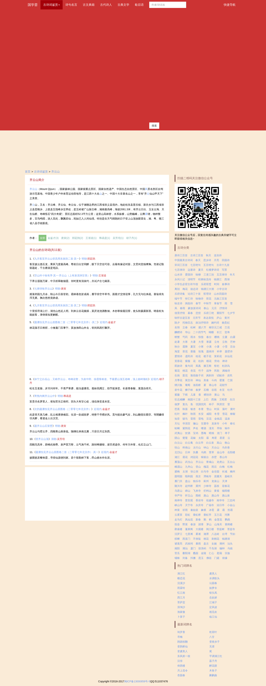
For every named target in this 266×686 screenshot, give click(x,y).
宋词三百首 (181, 264)
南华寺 (220, 500)
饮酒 (187, 433)
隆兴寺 (178, 485)
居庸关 (218, 476)
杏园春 (181, 675)
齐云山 (55, 171)
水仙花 (228, 356)
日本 (187, 452)
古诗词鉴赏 (41, 171)
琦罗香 (181, 632)
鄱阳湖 (186, 553)
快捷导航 (230, 4)
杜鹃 (201, 361)
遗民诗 (189, 356)
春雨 (182, 308)
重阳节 (220, 312)
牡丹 (230, 389)
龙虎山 (220, 461)
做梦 (177, 404)
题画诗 (210, 351)
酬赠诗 (178, 332)
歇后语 (139, 4)
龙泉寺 (215, 423)
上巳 (206, 399)
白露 (232, 337)
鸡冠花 (194, 457)
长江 (219, 332)
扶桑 (195, 452)
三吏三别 (209, 274)
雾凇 (198, 533)
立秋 (224, 341)
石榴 (206, 389)
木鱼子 (213, 670)
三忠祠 (231, 500)
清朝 (53, 439)
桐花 (206, 538)
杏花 (193, 370)
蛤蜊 (177, 428)
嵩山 (219, 442)
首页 (27, 171)
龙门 (219, 433)
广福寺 (210, 505)
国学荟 (33, 5)
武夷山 (178, 433)
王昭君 (223, 399)
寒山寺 (213, 385)
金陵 (203, 553)
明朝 (84, 258)
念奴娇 (213, 597)
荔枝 (216, 485)
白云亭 (199, 442)
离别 (177, 288)
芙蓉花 (178, 361)
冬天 (232, 274)
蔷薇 (193, 351)
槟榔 (177, 538)
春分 (209, 337)
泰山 (206, 308)
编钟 (222, 548)
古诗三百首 (196, 255)
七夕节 (231, 312)
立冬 (216, 341)
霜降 (185, 346)
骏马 (185, 418)
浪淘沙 (181, 607)
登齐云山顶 (42, 439)
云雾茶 (178, 514)
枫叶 (185, 413)
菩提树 (220, 529)
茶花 (185, 351)
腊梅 (177, 471)
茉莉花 (218, 356)
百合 (232, 346)
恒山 (177, 447)
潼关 (211, 428)
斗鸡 (214, 380)
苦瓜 (177, 553)
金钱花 (218, 418)
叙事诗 (226, 284)
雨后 (214, 466)
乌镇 (230, 548)
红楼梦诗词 (212, 269)
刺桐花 (215, 538)
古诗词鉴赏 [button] (51, 4)
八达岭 (215, 533)
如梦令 (213, 587)
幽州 (232, 471)
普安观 (189, 500)
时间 (216, 284)
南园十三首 (194, 399)
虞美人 (213, 573)
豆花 (209, 418)
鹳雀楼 (178, 529)
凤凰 (198, 365)
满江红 (181, 573)
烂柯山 (207, 490)
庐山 (219, 317)
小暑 (216, 346)
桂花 (198, 356)
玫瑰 (201, 351)
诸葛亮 (178, 543)
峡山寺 (178, 505)
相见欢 (213, 611)
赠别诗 (208, 394)
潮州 (222, 543)
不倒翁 (197, 538)
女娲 (214, 543)
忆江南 (181, 592)
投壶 (177, 524)
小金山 (231, 505)
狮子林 (189, 389)
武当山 (189, 461)
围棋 (198, 495)
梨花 (185, 375)
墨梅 (203, 433)
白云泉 (210, 442)
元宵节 (197, 317)
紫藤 (177, 394)
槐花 (206, 466)
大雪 (201, 341)
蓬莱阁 (189, 529)
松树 (193, 327)
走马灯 (178, 519)
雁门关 (178, 481)
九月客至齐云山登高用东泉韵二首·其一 (56, 258)
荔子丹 (213, 660)
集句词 (189, 365)
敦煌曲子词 (196, 375)
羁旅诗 (178, 365)
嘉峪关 (228, 476)
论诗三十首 (194, 293)
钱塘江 (218, 279)
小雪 (224, 346)
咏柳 (198, 274)
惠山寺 (215, 495)
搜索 (154, 125)
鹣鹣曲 (213, 675)
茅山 (209, 524)
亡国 (230, 380)
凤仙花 (189, 519)
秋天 (208, 255)
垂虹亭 (207, 514)
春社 (232, 423)
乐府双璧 (206, 284)
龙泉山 (215, 481)
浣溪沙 (181, 583)
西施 (213, 399)
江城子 (213, 602)
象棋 (203, 509)
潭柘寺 (207, 476)
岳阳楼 (231, 452)
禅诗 (224, 361)
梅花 (185, 288)
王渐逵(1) (91, 237)
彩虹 (187, 514)
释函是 (67, 395)
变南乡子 (214, 641)
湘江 (177, 457)
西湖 (227, 279)
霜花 (185, 457)
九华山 (189, 466)
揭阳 (177, 548)
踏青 (201, 524)
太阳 (201, 437)
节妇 (232, 533)
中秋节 (207, 303)
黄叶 (232, 409)
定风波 (213, 607)
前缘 (224, 557)
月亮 (216, 260)
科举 (219, 351)
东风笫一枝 (183, 656)
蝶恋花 (181, 578)
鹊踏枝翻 (182, 641)
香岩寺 (199, 500)
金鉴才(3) (53, 237)
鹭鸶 (185, 437)
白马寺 (205, 471)
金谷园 (215, 471)
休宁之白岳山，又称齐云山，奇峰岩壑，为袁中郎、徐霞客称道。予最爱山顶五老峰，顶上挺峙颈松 (91, 379)
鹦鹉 (227, 519)
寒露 (209, 341)
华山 (187, 332)
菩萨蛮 (181, 602)
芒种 (232, 341)
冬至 (222, 389)
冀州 (198, 485)
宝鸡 (195, 433)
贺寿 (227, 332)
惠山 (206, 495)
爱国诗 (189, 274)
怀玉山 (189, 495)
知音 (177, 418)
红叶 (177, 413)
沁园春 (213, 583)
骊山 (195, 423)
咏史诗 (178, 303)
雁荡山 (178, 461)
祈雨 (185, 509)
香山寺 (223, 457)
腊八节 (202, 327)
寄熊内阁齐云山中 (44, 395)
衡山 (227, 442)
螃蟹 (177, 337)
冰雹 (211, 509)
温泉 (227, 418)
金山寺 (221, 452)
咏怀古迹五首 (182, 317)
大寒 (185, 341)
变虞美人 (182, 651)
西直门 (186, 538)
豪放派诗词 (194, 308)
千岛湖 (213, 548)
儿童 (193, 394)
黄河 (227, 317)
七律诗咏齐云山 (43, 288)
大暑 (193, 341)
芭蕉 (177, 409)
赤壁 (214, 457)
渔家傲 (181, 611)
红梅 (230, 466)
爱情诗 (178, 356)
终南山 (186, 447)
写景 (224, 269)
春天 (198, 260)
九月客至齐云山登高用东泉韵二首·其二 (56, 305)
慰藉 (219, 553)
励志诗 (194, 288)
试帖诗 (220, 375)
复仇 (185, 404)
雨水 (193, 337)
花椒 (193, 437)
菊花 (177, 370)
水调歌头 (214, 578)
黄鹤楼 (229, 524)
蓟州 (206, 481)
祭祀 (216, 365)
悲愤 (198, 312)
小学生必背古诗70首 (186, 284)
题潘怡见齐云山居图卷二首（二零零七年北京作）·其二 (65, 322)
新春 (198, 519)
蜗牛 (227, 428)
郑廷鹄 (91, 258)
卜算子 (181, 616)
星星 (222, 437)
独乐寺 (197, 481)
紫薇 (187, 361)
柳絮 (232, 413)
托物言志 (188, 322)
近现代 (104, 322)
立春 (185, 327)
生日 (232, 399)
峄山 (187, 490)
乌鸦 (203, 452)
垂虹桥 (197, 514)
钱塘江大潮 (207, 288)
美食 (206, 380)
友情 (177, 327)
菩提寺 (231, 529)
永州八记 (180, 279)
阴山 (177, 437)
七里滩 (189, 533)
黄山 (216, 394)
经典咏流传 (204, 279)
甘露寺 (205, 423)
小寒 (201, 346)
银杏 (193, 409)
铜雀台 (205, 457)
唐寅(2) (65, 237)
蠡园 (195, 553)
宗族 (227, 553)
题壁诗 (229, 351)
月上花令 (182, 670)
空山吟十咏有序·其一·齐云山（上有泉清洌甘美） (62, 275)
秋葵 (185, 409)
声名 (195, 428)
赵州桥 (189, 485)
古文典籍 (89, 4)
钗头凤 (213, 592)
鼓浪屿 (202, 548)
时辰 (216, 409)
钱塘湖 (226, 538)
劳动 (216, 361)
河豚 (227, 514)
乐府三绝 (209, 312)
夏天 (200, 269)
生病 (177, 375)
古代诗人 (106, 4)
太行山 (197, 447)
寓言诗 (189, 380)
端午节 (178, 298)
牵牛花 (178, 389)
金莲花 (218, 519)
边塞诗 (191, 269)
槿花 (209, 361)
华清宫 (186, 423)
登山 (198, 466)
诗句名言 (71, 4)
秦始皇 (194, 509)
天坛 (177, 423)
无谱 (211, 646)
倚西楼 (181, 665)
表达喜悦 (208, 317)
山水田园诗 (220, 293)
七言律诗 (180, 269)
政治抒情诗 (202, 322)
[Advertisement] (167, 65)
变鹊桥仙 (182, 646)
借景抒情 (180, 312)
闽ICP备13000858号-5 (137, 681)
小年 (224, 423)
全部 (42, 237)
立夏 (224, 337)
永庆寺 (199, 505)
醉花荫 (213, 665)
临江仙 (213, 616)
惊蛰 (201, 337)
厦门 (193, 548)
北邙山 (178, 452)
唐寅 (63, 288)
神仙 (198, 380)
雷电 (201, 418)
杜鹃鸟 (226, 365)
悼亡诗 (189, 298)
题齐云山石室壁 (43, 425)
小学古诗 (222, 288)
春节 (198, 303)
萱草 (211, 452)
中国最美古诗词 (184, 260)
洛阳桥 (197, 385)
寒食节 (218, 303)
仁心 (211, 553)
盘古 (206, 543)
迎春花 (226, 485)
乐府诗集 (180, 293)
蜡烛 (211, 433)
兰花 (227, 327)
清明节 (191, 279)
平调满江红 (215, 656)
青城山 (210, 461)
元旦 (214, 308)
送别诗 (218, 255)
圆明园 (178, 476)
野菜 (185, 524)
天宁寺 (189, 505)
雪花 (224, 413)
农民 (229, 375)
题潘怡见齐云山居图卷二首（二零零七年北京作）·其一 (67, 452)
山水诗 (178, 274)
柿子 (211, 404)
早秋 (219, 428)
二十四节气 (199, 332)
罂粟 (222, 380)
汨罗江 (178, 533)
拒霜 (230, 509)
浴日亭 (220, 505)
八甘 (211, 636)
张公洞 (194, 471)
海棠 (177, 351)
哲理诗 (207, 293)
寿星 (214, 437)
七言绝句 (195, 264)
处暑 (177, 341)
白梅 (222, 466)
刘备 (185, 557)
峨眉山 (178, 466)
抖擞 (193, 557)
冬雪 (216, 413)
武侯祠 (189, 543)
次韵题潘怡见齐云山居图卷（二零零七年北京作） (62, 409)
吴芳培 (61, 439)
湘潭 (206, 533)
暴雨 (198, 543)
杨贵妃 (226, 322)
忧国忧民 (201, 404)
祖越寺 (210, 500)
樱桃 (216, 337)
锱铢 (177, 557)
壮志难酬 (180, 399)
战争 (209, 370)
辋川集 (178, 385)
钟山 (206, 447)
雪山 (209, 409)
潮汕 (185, 548)
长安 (201, 413)
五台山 (231, 461)
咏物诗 (199, 298)
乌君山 (178, 490)
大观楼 (199, 529)
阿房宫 (221, 404)
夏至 (193, 346)
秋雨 (193, 413)
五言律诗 (222, 274)
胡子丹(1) (131, 237)
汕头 (230, 543)
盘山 (187, 481)
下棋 (185, 394)
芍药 (185, 337)
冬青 (201, 409)
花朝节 (223, 385)
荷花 (208, 298)
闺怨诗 (189, 303)
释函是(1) (104, 237)
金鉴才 (112, 322)
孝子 (227, 433)
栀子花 (207, 356)
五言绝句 (208, 264)
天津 (224, 481)
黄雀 (216, 490)
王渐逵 (102, 275)
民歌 (216, 370)
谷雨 (214, 389)
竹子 (201, 370)
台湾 (224, 533)
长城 (224, 471)
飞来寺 (197, 490)
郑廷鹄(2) (77, 237)
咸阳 (209, 413)
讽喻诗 (226, 370)
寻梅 (180, 636)
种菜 (177, 509)
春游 (193, 524)
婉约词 (215, 322)
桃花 (185, 370)
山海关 (218, 524)
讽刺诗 (210, 375)
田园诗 (226, 260)
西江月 (181, 597)
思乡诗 (207, 260)
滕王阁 (207, 365)
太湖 (185, 471)
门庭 (216, 557)
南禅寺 (178, 500)
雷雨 (193, 418)
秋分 (177, 346)
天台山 (215, 447)
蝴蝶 (211, 332)
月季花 (178, 380)
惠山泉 (226, 495)
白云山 (178, 442)
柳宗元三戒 (215, 327)
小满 (209, 346)
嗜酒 (203, 428)
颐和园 (189, 476)
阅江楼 (210, 529)
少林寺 (207, 485)
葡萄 (187, 385)
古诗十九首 (222, 264)
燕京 (198, 476)
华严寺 (178, 495)
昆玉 (201, 557)
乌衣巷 (226, 447)
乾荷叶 (213, 632)
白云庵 (189, 442)
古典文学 (123, 4)
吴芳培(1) (118, 237)
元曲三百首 (220, 298)
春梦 (198, 389)
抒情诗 (223, 308)
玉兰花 (218, 514)
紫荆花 (186, 428)
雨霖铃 (181, 587)
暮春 (190, 312)
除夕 (177, 322)
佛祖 (209, 557)
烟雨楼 (226, 490)
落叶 (224, 409)
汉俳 (180, 660)
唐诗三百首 (181, 255)
